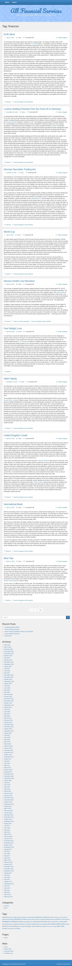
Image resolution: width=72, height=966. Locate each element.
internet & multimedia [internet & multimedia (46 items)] (59, 921)
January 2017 (8, 772)
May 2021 (7, 673)
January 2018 (8, 748)
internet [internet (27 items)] (50, 921)
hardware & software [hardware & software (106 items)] (10, 921)
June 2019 (7, 711)
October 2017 (8, 754)
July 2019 (7, 709)
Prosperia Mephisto (11, 122)
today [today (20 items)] (54, 926)
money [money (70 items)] (34, 924)
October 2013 (8, 845)
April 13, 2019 (10, 507)
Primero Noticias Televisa (11, 629)
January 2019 (8, 722)
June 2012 (7, 877)
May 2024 (7, 658)
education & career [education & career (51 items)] (20, 919)
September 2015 (9, 804)
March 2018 (7, 744)
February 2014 (8, 836)
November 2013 (9, 843)
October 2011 (8, 881)
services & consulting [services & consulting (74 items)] (9, 926)
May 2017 (7, 765)
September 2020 (9, 681)
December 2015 (9, 797)
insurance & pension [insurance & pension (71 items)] (40, 921)
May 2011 (7, 890)
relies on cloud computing (21, 321)
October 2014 (8, 819)
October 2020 (8, 679)
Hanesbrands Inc (36, 198)
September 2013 (9, 847)
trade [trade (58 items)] (58, 926)
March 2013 (7, 860)
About (14, 2)
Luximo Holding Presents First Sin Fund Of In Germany (32, 109)
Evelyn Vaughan (62, 37)
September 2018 (9, 731)
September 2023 (9, 664)
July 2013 (7, 851)
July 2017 (7, 761)
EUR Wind (9, 34)
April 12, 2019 (10, 561)
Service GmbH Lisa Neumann (19, 281)
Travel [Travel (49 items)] (62, 926)
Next (40, 610)
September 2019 (9, 705)
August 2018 (8, 733)
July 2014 (7, 825)
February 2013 (8, 862)
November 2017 (9, 752)
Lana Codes (66, 964)
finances (8, 102)
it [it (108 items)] (66, 921)
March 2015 (7, 808)
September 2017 (9, 757)
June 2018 (7, 737)
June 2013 (7, 853)
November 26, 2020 (12, 112)
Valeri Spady (10, 378)
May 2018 (7, 739)
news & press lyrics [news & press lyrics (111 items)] (58, 924)
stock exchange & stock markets (23, 102)
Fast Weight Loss (13, 328)
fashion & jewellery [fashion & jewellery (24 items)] (40, 919)
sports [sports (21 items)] (19, 926)
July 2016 (7, 782)
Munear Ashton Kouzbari (11, 400)
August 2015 (8, 806)
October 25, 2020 (11, 172)
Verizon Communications (11, 580)
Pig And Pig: (8, 636)
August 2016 (8, 780)
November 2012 (9, 868)
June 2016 (7, 785)
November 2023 (9, 662)
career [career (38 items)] (52, 917)
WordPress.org (8, 953)
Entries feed (7, 949)
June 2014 (7, 828)
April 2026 (7, 645)
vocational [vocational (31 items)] (17, 928)
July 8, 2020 (10, 235)
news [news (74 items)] (49, 924)
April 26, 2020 (10, 331)
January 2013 (8, 864)
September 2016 (9, 778)
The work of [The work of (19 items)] (49, 926)
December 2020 (9, 675)
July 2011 (7, 886)
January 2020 (8, 696)
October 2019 (8, 703)
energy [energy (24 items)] (29, 919)
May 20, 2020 (10, 284)
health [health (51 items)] (20, 921)
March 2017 (7, 767)
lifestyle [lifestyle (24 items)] (4, 924)
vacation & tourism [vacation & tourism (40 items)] (8, 928)
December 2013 (9, 840)
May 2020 (7, 690)
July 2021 (7, 668)
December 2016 (9, 774)
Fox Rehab (34, 44)
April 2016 (7, 789)
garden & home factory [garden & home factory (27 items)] (63, 919)
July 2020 (7, 686)
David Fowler (60, 292)
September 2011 (9, 884)
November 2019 (9, 701)
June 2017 (7, 763)
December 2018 (9, 724)
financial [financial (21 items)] (53, 919)
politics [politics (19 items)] (68, 924)
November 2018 (9, 726)
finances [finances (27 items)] (48, 919)
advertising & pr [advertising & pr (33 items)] (7, 917)
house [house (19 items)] (31, 921)
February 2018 (8, 746)
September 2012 (9, 871)
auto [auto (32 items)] (15, 917)
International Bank (13, 504)
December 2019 (9, 698)
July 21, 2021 (10, 37)
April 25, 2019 (10, 438)
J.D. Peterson (23, 341)
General (6, 906)
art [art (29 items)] (13, 917)
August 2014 (8, 823)
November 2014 (9, 817)
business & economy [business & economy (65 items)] (43, 917)
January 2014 (8, 838)
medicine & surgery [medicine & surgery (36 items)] (25, 924)
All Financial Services (36, 10)
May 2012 (7, 879)
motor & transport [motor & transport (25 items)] (42, 924)
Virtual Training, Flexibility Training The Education (18, 631)
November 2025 (9, 653)
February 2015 (8, 810)
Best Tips (8, 558)
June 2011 (7, 888)
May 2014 (7, 830)
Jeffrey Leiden (38, 482)
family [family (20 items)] (33, 919)
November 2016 (9, 776)
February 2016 (8, 793)
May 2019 (7, 714)
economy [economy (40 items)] (5, 919)
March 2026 (7, 647)
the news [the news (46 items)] (43, 926)
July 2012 (7, 875)
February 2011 (8, 896)
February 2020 (8, 694)
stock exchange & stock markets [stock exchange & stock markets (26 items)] (30, 926)
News (19, 37)
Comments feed (8, 951)
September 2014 (9, 821)
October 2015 (8, 802)
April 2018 (7, 741)
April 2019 (7, 716)
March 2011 (7, 894)
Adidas (54, 125)
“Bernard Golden (43, 460)
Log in (6, 947)
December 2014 (9, 815)
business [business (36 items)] (32, 917)
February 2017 (8, 769)
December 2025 (9, 651)
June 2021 (7, 670)
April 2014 (7, 832)
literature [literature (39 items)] (9, 924)
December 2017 (9, 750)
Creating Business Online (11, 627)
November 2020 (9, 677)
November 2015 (9, 800)
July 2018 (7, 735)
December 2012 (9, 866)
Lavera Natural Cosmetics (12, 633)
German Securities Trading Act (20, 169)
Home (7, 2)
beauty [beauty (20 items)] (27, 917)
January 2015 (8, 812)
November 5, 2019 (11, 382)
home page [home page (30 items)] (25, 921)
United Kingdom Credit (15, 435)
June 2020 (7, 688)
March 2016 (7, 791)
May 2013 (7, 856)
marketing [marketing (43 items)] (16, 924)
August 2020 (8, 683)
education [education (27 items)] (11, 919)
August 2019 (8, 707)
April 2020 (7, 692)
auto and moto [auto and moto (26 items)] (21, 917)
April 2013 (7, 858)
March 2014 (7, 834)
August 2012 (8, 873)
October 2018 (8, 729)
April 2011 (7, 892)
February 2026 (8, 649)
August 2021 (8, 666)
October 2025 (8, 655)
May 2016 (7, 787)
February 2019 (8, 720)
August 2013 (8, 849)
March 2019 (7, 718)
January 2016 (8, 795)
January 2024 (8, 660)
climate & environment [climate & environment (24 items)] (60, 917)
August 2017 (8, 759)
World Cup (9, 231)
